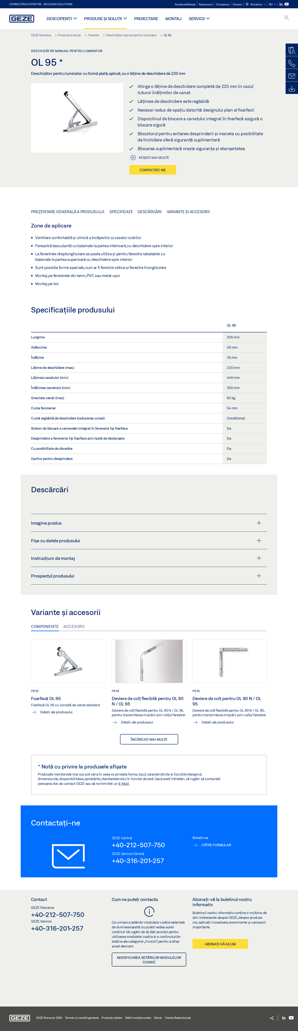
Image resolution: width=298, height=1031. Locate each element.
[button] (255, 4)
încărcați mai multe (149, 739)
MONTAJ (173, 18)
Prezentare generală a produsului (67, 211)
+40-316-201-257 (138, 860)
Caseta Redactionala (178, 1017)
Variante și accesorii (188, 211)
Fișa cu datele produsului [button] (146, 540)
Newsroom (206, 4)
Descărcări (150, 211)
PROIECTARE (146, 18)
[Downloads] (292, 88)
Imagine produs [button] (146, 522)
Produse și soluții (103, 18)
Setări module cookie (138, 1017)
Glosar (158, 1017)
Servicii (197, 18)
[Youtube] (287, 4)
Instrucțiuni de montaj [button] (146, 558)
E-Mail (124, 783)
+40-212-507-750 (138, 845)
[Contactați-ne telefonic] (292, 63)
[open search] (287, 18)
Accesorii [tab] (74, 626)
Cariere (237, 4)
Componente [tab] (45, 626)
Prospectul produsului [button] (146, 575)
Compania (222, 4)
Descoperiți (59, 18)
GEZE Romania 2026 (49, 1017)
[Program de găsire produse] (292, 51)
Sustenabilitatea (185, 4)
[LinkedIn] (281, 4)
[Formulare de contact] (292, 76)
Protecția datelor (111, 1017)
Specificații (120, 211)
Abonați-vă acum (220, 944)
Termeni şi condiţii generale (82, 1017)
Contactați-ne (153, 170)
